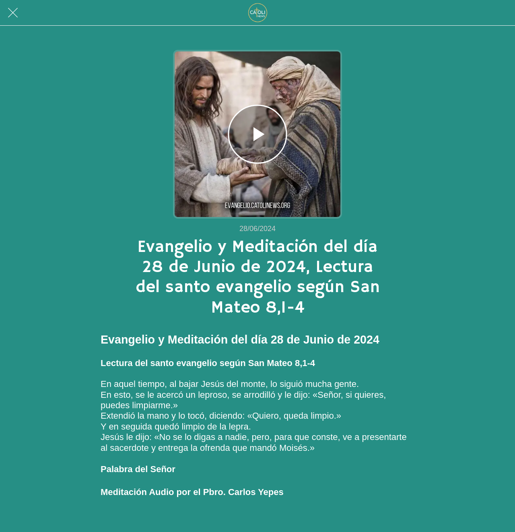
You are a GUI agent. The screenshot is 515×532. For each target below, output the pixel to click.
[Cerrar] (13, 13)
